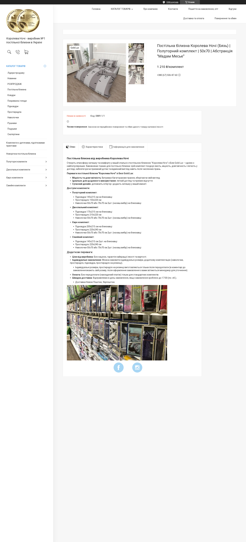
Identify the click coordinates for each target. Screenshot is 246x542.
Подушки (12, 129)
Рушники (12, 123)
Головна (96, 9)
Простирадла (14, 112)
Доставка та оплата (193, 18)
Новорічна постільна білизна (21, 154)
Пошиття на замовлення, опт (203, 9)
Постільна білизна (17, 89)
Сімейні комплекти (16, 185)
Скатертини (13, 134)
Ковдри (11, 95)
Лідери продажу (16, 73)
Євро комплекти (14, 177)
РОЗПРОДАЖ (15, 84)
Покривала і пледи (17, 101)
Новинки (12, 78)
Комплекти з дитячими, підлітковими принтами (25, 144)
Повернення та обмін (225, 18)
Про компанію (150, 9)
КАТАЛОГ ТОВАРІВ (15, 66)
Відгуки (232, 9)
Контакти (173, 9)
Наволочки (13, 117)
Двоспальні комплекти (18, 169)
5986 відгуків (172, 2)
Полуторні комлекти (16, 161)
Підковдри (13, 106)
